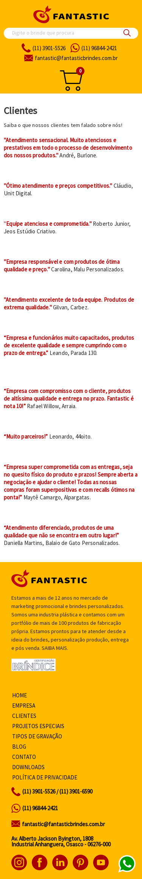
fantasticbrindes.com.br (76, 58)
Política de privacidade (44, 777)
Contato (24, 756)
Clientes (24, 715)
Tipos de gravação (37, 736)
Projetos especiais (38, 726)
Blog (19, 746)
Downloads (28, 767)
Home (19, 695)
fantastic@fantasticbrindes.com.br (63, 824)
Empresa (23, 705)
